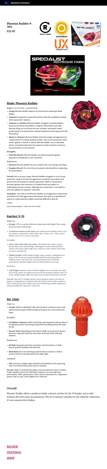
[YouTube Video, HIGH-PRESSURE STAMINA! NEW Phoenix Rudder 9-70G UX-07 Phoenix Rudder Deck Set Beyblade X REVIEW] (78, 423)
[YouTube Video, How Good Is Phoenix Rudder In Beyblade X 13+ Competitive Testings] (29, 423)
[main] (21, 29)
